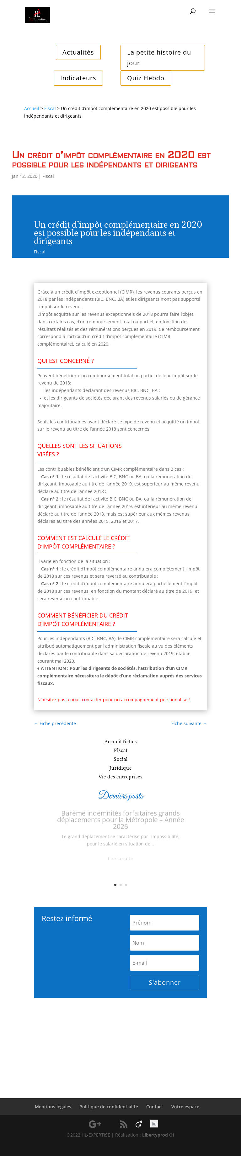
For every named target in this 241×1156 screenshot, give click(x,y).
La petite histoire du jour (159, 57)
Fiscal (50, 108)
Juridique (121, 768)
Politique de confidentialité (108, 1107)
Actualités (78, 52)
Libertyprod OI (158, 1135)
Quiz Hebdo (145, 78)
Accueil (31, 108)
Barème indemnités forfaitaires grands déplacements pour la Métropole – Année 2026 (120, 823)
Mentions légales (53, 1107)
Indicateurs (78, 78)
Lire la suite (120, 862)
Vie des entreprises (120, 777)
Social (121, 759)
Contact (154, 1107)
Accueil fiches (120, 742)
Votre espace (185, 1107)
